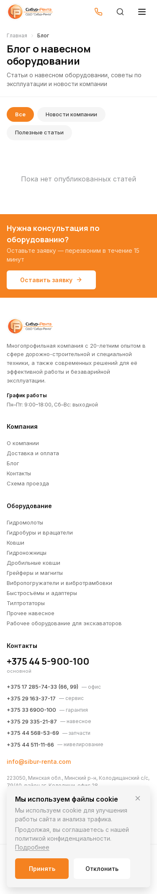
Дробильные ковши (33, 562)
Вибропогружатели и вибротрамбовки (59, 582)
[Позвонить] (98, 11)
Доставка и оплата (33, 453)
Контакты (19, 473)
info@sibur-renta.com (39, 761)
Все (20, 114)
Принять (42, 868)
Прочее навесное (30, 613)
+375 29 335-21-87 (32, 721)
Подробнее (32, 847)
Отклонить (101, 868)
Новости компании (71, 114)
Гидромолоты (25, 522)
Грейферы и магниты (35, 572)
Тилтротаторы (26, 603)
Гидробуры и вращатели (40, 532)
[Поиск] (120, 11)
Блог (13, 463)
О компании (23, 443)
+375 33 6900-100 (31, 709)
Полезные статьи (39, 132)
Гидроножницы (26, 552)
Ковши (15, 542)
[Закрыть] (137, 798)
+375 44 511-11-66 (30, 744)
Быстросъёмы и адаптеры (42, 593)
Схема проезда (28, 483)
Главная (17, 35)
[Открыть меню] (142, 11)
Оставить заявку (51, 279)
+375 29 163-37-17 (31, 698)
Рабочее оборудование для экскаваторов (64, 623)
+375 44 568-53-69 (33, 732)
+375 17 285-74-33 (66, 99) (42, 686)
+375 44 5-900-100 (48, 661)
